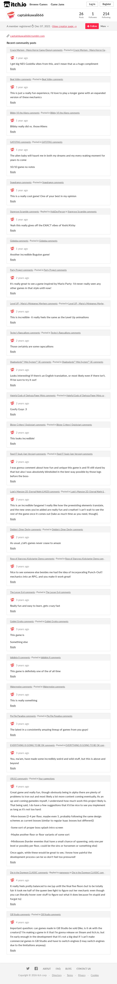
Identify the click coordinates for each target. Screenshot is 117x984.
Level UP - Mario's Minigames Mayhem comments (34, 303)
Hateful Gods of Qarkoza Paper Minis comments (33, 395)
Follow (92, 26)
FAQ (58, 968)
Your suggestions (47, 778)
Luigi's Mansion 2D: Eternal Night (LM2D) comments (35, 491)
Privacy (81, 975)
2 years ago (22, 277)
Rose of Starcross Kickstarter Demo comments (32, 558)
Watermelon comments (21, 686)
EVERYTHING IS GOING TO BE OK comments (32, 745)
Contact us (84, 968)
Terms (70, 975)
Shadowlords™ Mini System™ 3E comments (30, 362)
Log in (92, 4)
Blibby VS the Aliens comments (24, 112)
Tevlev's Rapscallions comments (25, 332)
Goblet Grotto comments (22, 621)
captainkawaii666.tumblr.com (27, 35)
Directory (57, 975)
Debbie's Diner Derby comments (25, 529)
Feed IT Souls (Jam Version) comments (28, 454)
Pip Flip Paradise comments (23, 716)
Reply (13, 68)
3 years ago (22, 566)
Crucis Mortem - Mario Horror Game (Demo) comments (36, 50)
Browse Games (38, 4)
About (47, 968)
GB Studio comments (20, 914)
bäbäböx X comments (20, 657)
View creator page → (64, 26)
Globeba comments (19, 240)
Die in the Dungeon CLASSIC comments (29, 872)
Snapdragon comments (21, 182)
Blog (68, 968)
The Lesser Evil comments (22, 592)
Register (107, 4)
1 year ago (22, 57)
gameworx (64, 872)
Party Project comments (21, 270)
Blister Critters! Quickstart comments (28, 424)
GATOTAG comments (20, 142)
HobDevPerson (57, 211)
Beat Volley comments (20, 79)
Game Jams (57, 4)
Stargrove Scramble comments (24, 211)
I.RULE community (19, 778)
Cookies (95, 975)
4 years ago (22, 786)
